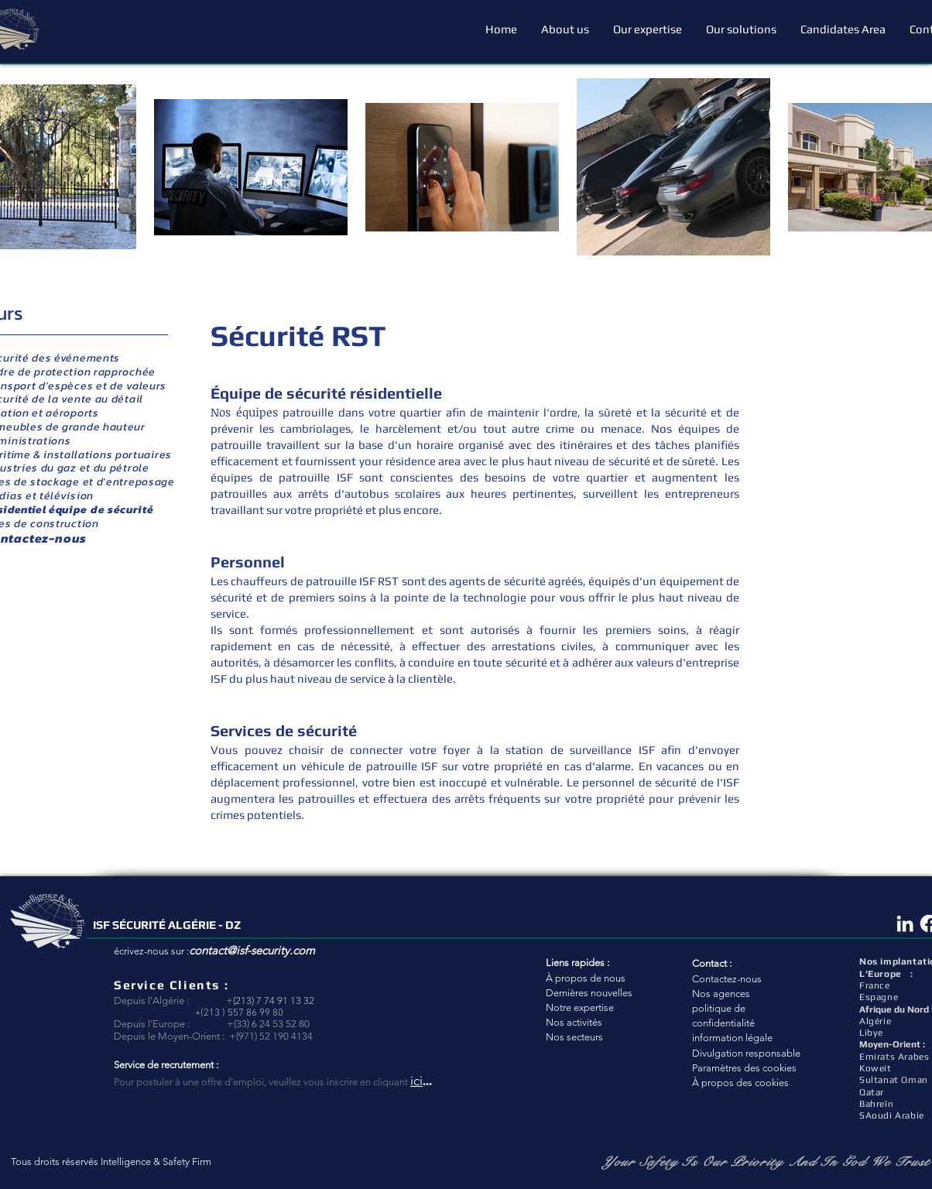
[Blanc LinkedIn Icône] (905, 923)
